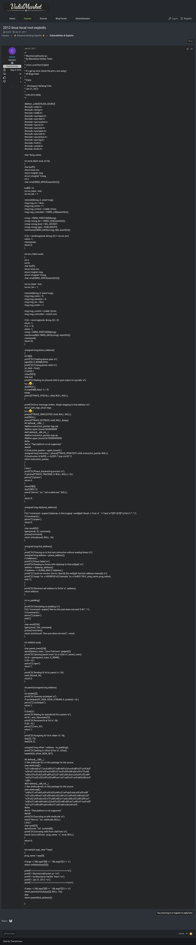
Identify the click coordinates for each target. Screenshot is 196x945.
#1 (190, 49)
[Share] (186, 49)
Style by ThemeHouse (12, 941)
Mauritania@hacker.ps (38, 56)
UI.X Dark (9, 933)
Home (181, 933)
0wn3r (8, 32)
